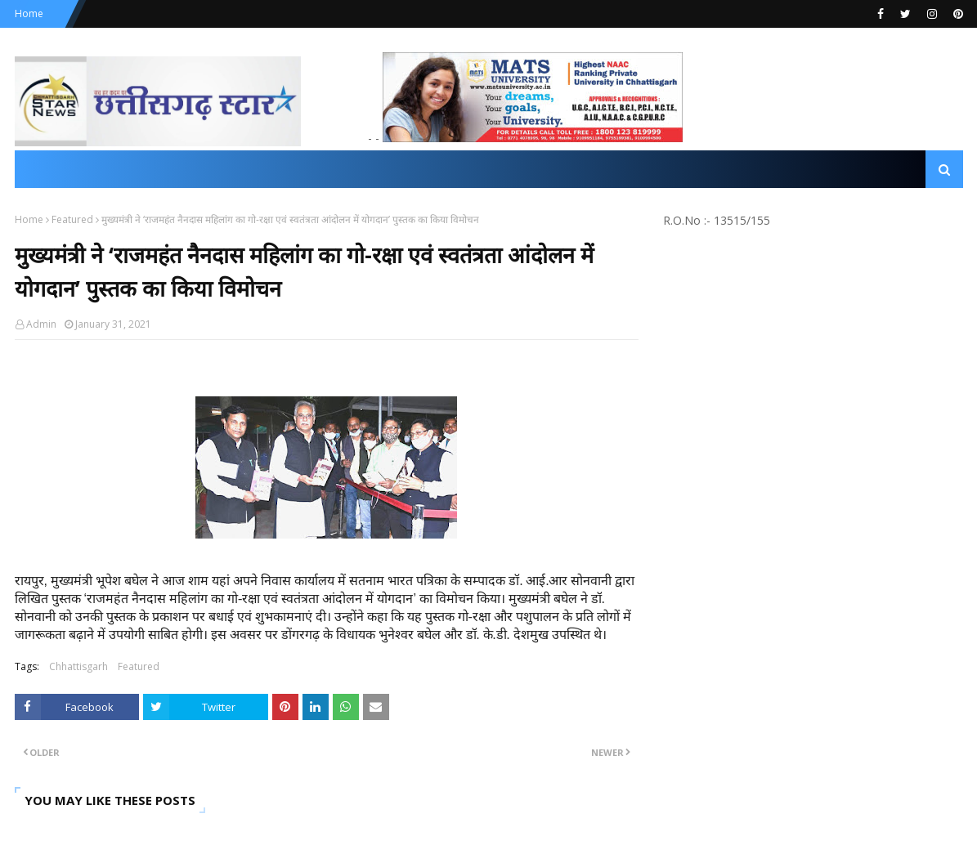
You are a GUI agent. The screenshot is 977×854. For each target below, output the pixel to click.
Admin (41, 324)
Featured (72, 219)
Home (29, 13)
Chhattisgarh (78, 666)
